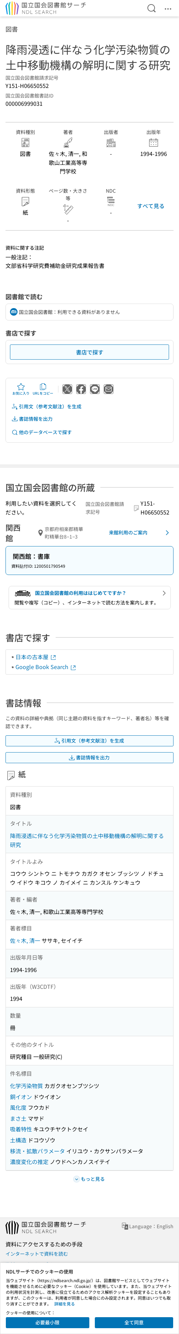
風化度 (18, 1107)
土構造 (18, 1140)
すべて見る (151, 206)
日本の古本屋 (36, 657)
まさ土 (18, 1118)
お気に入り (21, 389)
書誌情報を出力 (32, 418)
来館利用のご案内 (140, 533)
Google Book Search (46, 667)
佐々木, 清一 (25, 940)
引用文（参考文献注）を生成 (46, 406)
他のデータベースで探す (41, 432)
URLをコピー (43, 389)
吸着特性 (21, 1129)
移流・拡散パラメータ (37, 1151)
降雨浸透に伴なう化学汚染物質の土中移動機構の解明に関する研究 (87, 840)
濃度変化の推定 (29, 1161)
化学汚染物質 (26, 1086)
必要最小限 (47, 1322)
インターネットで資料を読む (36, 1253)
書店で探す (89, 352)
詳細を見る (64, 1304)
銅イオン (21, 1097)
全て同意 (134, 1322)
